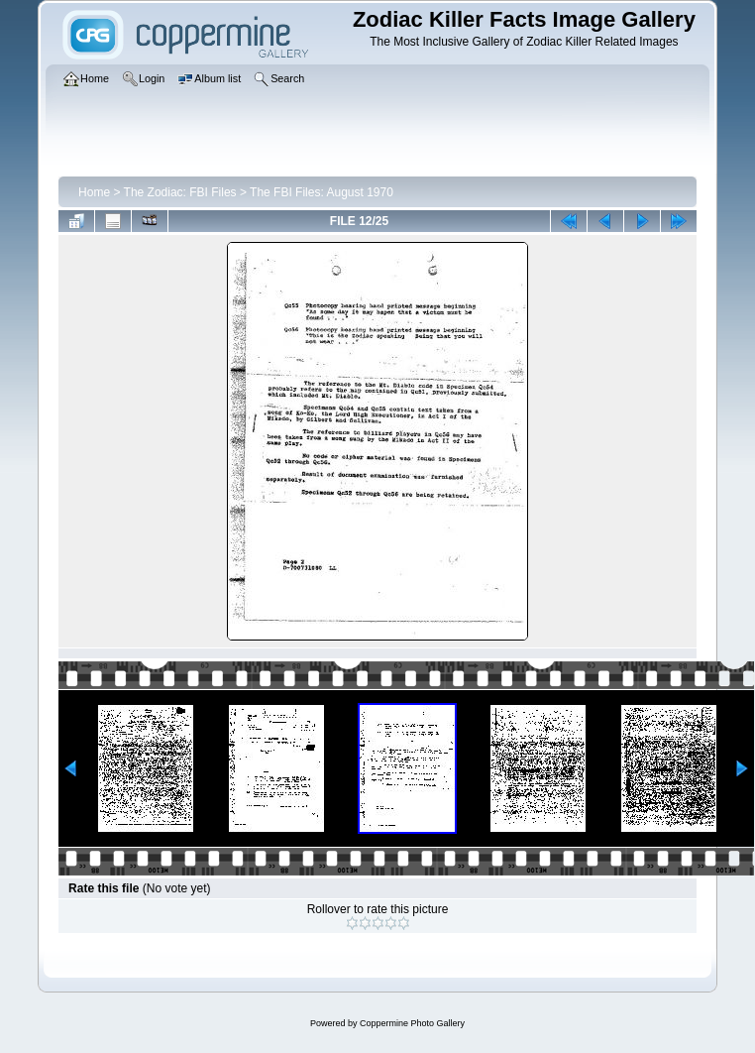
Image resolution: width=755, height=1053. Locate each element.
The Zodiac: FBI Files (180, 192)
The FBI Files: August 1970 (321, 192)
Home (94, 192)
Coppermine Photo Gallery (412, 1023)
